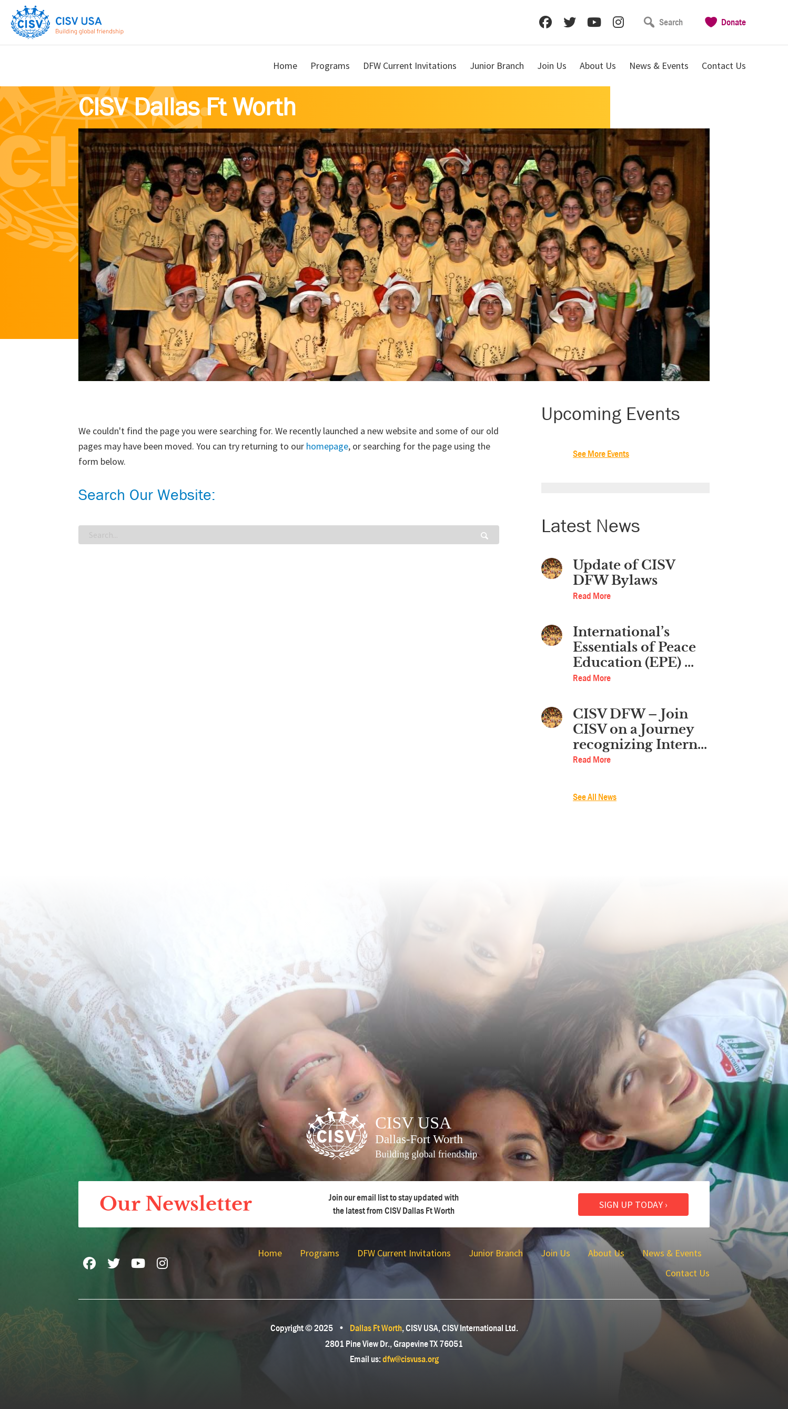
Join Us (552, 65)
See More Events (601, 454)
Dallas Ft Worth (376, 1328)
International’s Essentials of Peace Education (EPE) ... (634, 647)
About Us (598, 65)
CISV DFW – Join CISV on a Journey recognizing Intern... (640, 729)
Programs (330, 65)
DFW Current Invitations (410, 65)
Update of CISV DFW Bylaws (624, 572)
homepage (327, 446)
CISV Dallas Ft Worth (187, 107)
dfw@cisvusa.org (410, 1359)
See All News (595, 797)
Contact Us (724, 65)
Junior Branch (497, 65)
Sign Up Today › (633, 1204)
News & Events (659, 65)
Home (285, 65)
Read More (592, 596)
